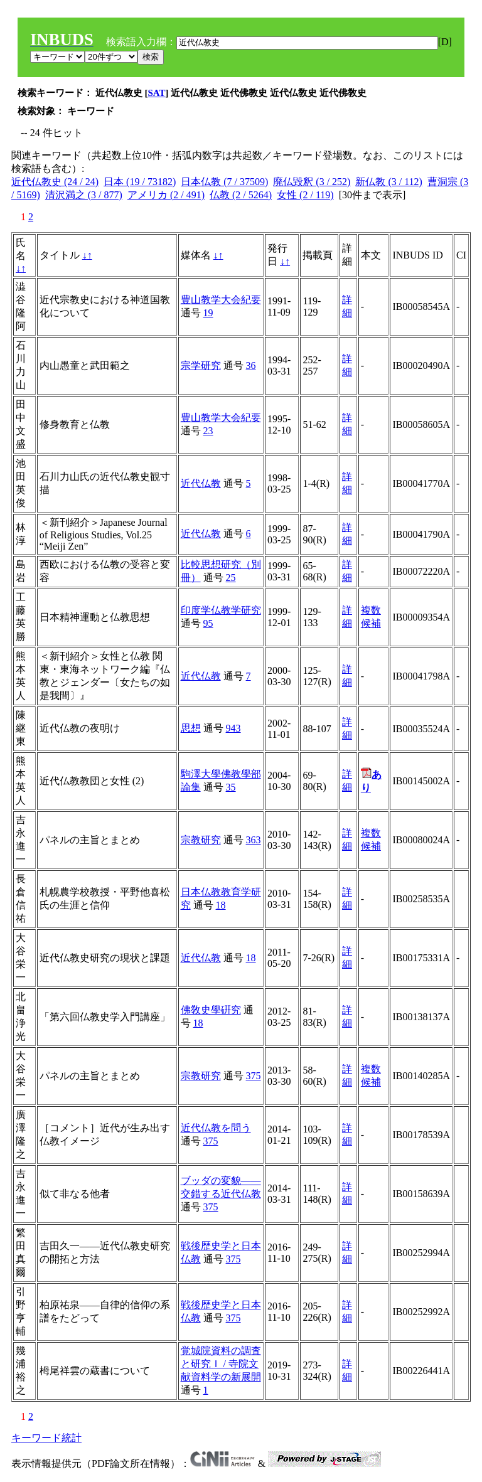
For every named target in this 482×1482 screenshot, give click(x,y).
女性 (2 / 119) (305, 194)
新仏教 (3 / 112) (388, 181)
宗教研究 (201, 839)
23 (208, 430)
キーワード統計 (46, 1437)
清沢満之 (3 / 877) (83, 194)
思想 (191, 728)
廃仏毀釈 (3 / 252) (311, 181)
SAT (157, 93)
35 (231, 787)
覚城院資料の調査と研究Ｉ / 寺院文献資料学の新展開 (221, 1363)
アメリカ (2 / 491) (166, 194)
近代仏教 (201, 483)
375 (253, 1075)
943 (233, 728)
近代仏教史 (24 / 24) (55, 181)
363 (253, 839)
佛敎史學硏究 (211, 1010)
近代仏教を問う (216, 1127)
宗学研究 (201, 365)
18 (221, 905)
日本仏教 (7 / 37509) (224, 181)
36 (251, 365)
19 (208, 312)
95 (208, 623)
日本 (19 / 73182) (140, 181)
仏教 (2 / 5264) (241, 194)
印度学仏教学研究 (221, 610)
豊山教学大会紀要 (221, 299)
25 (231, 577)
